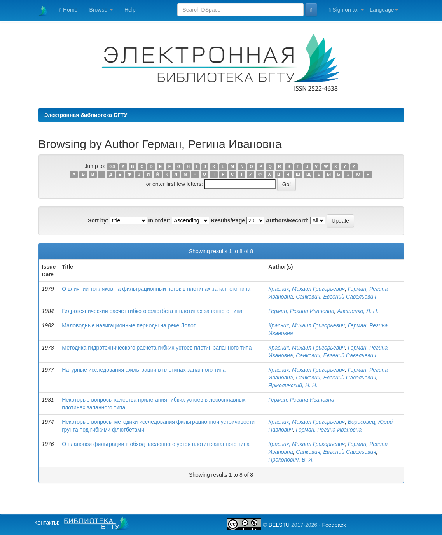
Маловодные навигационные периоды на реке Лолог (129, 325)
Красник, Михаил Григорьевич (306, 289)
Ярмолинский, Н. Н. (293, 385)
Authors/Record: (287, 220)
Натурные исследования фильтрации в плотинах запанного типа (143, 370)
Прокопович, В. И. (291, 459)
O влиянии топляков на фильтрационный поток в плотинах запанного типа (156, 289)
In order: (159, 220)
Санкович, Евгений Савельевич (336, 297)
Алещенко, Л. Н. (358, 311)
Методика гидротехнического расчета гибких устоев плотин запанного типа (157, 347)
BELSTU (279, 525)
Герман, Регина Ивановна (301, 311)
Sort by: (98, 220)
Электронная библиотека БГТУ (86, 115)
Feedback (334, 525)
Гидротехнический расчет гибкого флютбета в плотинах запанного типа (152, 311)
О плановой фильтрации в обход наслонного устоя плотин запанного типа (156, 444)
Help (130, 10)
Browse (101, 10)
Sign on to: (346, 10)
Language (384, 10)
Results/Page (228, 220)
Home (68, 10)
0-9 (112, 166)
